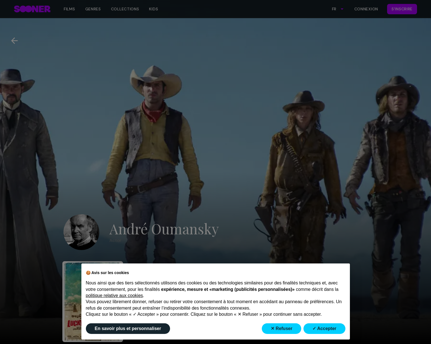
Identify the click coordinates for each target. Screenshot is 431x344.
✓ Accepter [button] (324, 328)
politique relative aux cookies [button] (114, 295)
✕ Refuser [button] (281, 328)
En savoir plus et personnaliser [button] (128, 328)
